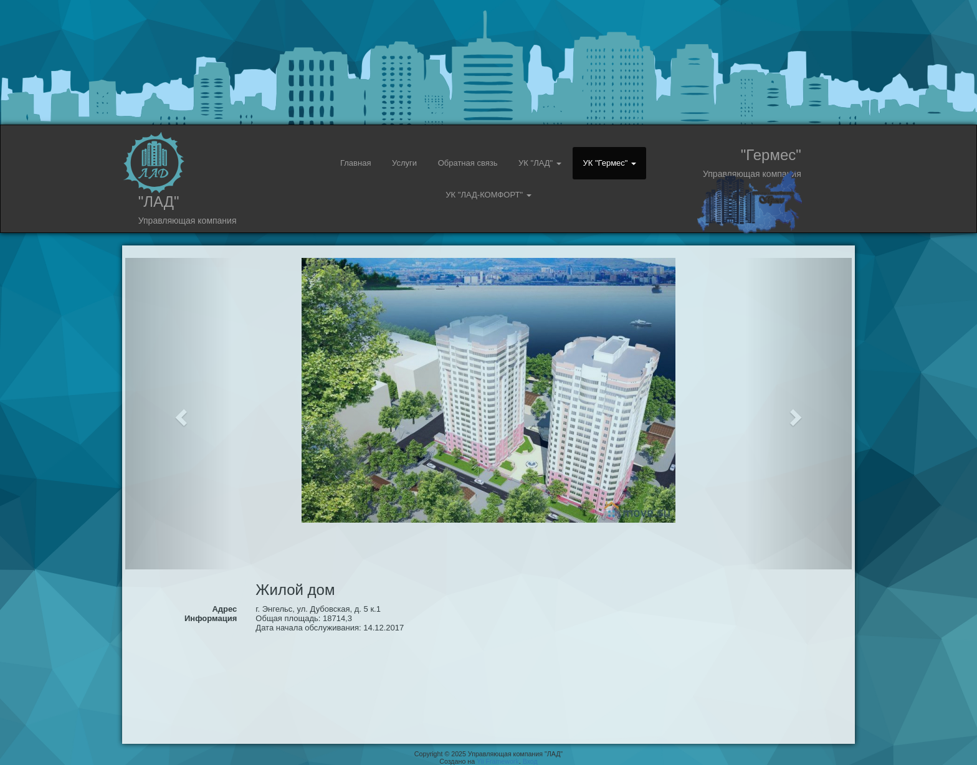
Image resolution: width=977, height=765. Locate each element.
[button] (179, 413)
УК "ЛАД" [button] (539, 163)
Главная (355, 163)
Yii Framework (498, 761)
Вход (530, 761)
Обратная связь (468, 163)
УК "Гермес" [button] (609, 163)
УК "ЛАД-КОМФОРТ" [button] (488, 194)
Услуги (404, 163)
